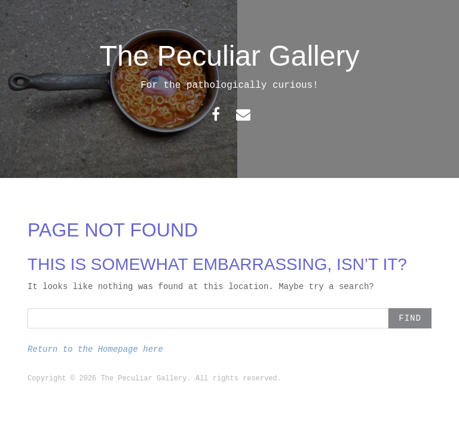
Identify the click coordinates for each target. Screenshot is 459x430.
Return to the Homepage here (95, 349)
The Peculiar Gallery (230, 56)
